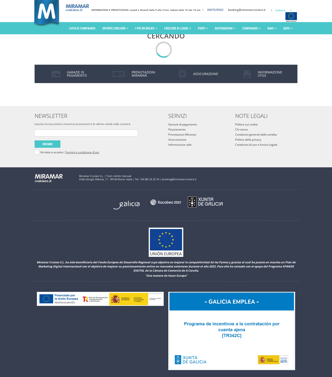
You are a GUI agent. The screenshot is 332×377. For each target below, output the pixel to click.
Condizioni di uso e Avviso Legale (256, 145)
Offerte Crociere (115, 28)
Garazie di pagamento (182, 124)
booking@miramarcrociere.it (247, 10)
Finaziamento (177, 129)
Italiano (280, 10)
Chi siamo (241, 129)
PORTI (203, 28)
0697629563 (215, 10)
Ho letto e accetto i (69, 152)
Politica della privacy (248, 140)
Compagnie (251, 28)
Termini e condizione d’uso (82, 152)
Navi (271, 28)
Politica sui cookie (246, 124)
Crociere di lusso (177, 28)
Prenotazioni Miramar (182, 134)
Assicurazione (177, 140)
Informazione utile (180, 145)
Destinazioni (225, 28)
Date (287, 28)
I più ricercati (146, 28)
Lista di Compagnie (82, 28)
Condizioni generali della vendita (256, 134)
